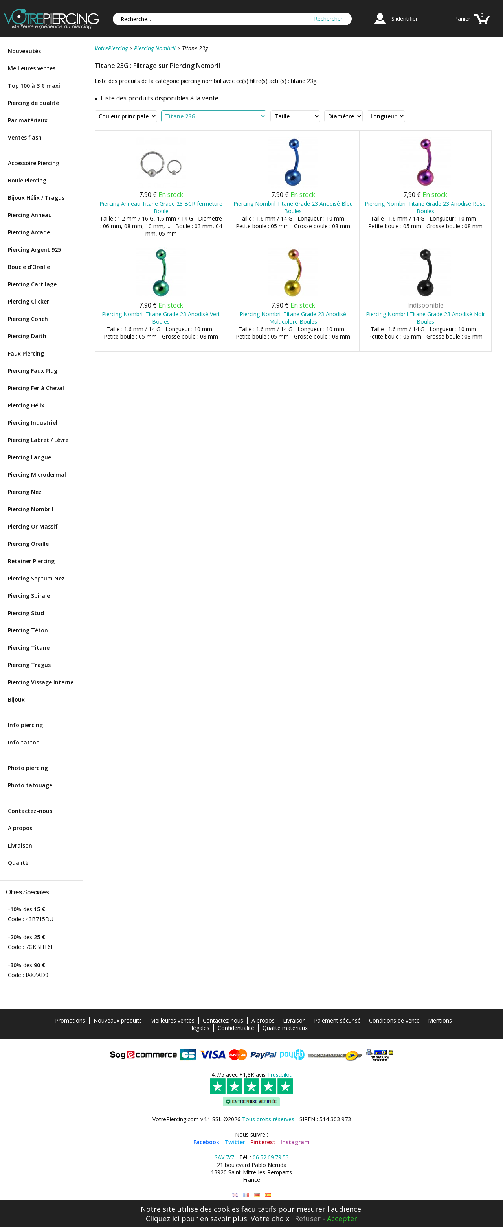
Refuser (308, 1218)
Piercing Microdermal (37, 474)
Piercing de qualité (33, 103)
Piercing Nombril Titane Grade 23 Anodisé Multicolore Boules (293, 317)
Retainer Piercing (31, 561)
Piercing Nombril (30, 509)
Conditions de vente (394, 1020)
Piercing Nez (25, 492)
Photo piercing (28, 768)
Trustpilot (279, 1074)
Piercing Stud (26, 613)
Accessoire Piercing (33, 163)
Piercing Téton (28, 630)
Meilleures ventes (31, 68)
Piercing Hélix (26, 405)
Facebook (206, 1142)
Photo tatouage (30, 785)
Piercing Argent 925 (34, 249)
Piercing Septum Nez (36, 578)
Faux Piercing (26, 353)
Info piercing (25, 725)
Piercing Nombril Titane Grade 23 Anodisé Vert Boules (161, 317)
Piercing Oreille (28, 543)
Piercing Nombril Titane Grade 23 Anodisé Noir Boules (425, 317)
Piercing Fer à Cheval (36, 388)
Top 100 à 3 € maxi (34, 85)
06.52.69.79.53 (271, 1157)
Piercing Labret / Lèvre (38, 440)
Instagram (295, 1142)
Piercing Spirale (29, 595)
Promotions (70, 1020)
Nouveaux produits (118, 1020)
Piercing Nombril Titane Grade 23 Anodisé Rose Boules (425, 207)
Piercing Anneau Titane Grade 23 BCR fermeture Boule (160, 207)
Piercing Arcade (29, 232)
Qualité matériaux (285, 1028)
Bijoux (16, 699)
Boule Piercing (27, 180)
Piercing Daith (27, 336)
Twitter (234, 1142)
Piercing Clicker (28, 301)
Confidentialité (236, 1028)
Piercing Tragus (29, 665)
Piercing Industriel (32, 422)
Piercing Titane (29, 647)
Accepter (342, 1218)
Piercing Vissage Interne (40, 682)
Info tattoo (24, 742)
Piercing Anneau (30, 215)
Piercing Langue (29, 457)
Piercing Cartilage (32, 284)
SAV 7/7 (224, 1157)
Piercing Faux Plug (32, 370)
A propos (20, 828)
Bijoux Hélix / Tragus (36, 197)
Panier (462, 18)
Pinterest (262, 1142)
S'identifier (404, 18)
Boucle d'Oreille (29, 267)
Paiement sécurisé (337, 1020)
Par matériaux (28, 120)
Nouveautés (24, 51)
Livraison (20, 845)
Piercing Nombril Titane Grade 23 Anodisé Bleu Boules (293, 207)
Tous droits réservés (268, 1119)
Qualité (18, 862)
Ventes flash (25, 137)
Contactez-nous (30, 811)
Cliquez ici (163, 1218)
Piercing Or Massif (33, 526)
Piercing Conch (28, 318)
